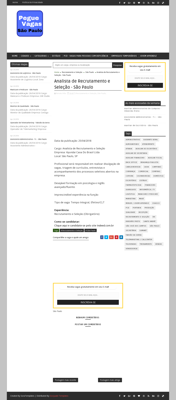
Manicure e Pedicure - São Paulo (24, 90)
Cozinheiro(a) (143, 176)
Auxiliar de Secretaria (136, 153)
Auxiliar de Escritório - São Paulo (141, 125)
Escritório (131, 180)
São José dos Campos (136, 226)
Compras (156, 171)
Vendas (158, 244)
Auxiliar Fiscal (155, 158)
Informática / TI (147, 190)
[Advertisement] (115, 29)
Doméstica (158, 176)
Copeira (129, 176)
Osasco (156, 203)
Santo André (150, 221)
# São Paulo (91, 230)
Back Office (131, 162)
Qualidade (130, 212)
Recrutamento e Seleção (72, 72)
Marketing (131, 199)
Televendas (131, 244)
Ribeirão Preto (133, 221)
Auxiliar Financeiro (135, 158)
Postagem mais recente (65, 380)
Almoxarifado (132, 144)
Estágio (56, 56)
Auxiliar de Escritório (146, 149)
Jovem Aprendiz (148, 56)
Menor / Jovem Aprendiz (137, 203)
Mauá (141, 199)
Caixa (146, 167)
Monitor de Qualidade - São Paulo (24, 106)
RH (154, 217)
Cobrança (130, 171)
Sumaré (143, 230)
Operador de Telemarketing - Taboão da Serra (30, 123)
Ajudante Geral (151, 140)
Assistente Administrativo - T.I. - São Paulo (28, 139)
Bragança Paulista (149, 162)
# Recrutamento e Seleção (72, 230)
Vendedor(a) (132, 249)
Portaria (137, 208)
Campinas (156, 167)
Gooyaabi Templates (59, 395)
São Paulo (89, 72)
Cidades (25, 56)
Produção (149, 208)
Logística (130, 194)
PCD (127, 208)
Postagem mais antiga (110, 380)
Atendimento (148, 144)
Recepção (143, 212)
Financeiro (150, 185)
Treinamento (146, 244)
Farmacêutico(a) (133, 185)
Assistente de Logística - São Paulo (25, 73)
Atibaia (129, 149)
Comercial (143, 171)
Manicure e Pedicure (148, 194)
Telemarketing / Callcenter (139, 240)
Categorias (41, 56)
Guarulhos (131, 190)
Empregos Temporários (124, 56)
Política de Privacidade (32, 2)
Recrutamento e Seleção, (86, 93)
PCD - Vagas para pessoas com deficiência (86, 56)
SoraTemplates (27, 395)
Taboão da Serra (134, 235)
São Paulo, (101, 93)
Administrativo (133, 140)
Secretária (131, 230)
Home (15, 2)
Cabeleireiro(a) (133, 167)
